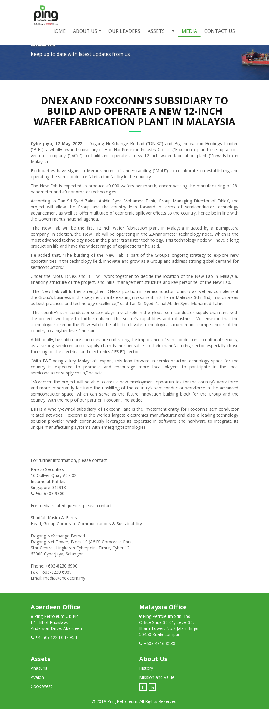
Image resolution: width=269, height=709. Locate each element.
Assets (156, 31)
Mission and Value (156, 677)
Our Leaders (124, 31)
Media (189, 31)
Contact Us (219, 31)
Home (58, 31)
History (146, 668)
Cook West (41, 686)
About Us (85, 31)
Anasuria (39, 668)
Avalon (37, 677)
